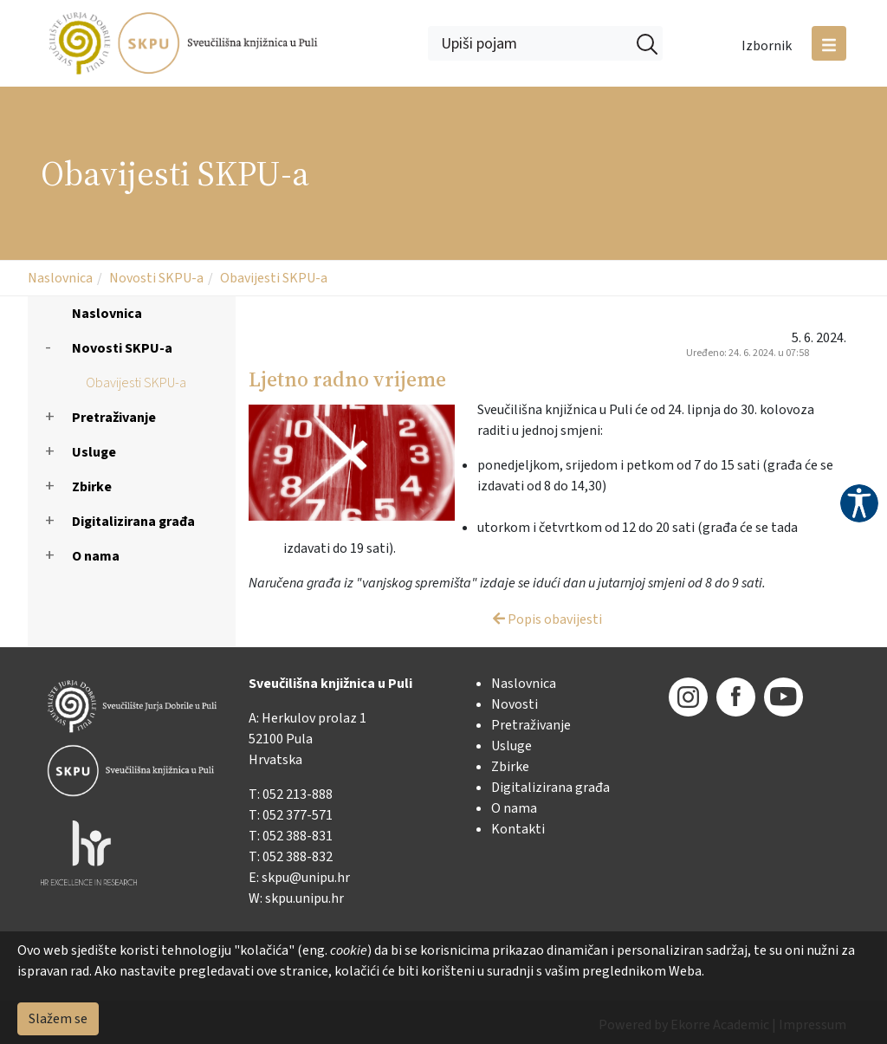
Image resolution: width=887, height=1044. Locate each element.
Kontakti (518, 829)
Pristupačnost (859, 503)
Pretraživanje (114, 417)
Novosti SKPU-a (156, 278)
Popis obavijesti (547, 619)
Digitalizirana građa (133, 521)
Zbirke (92, 486)
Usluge (94, 452)
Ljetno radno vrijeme (347, 379)
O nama (96, 556)
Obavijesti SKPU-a (273, 278)
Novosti (514, 704)
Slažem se (58, 1018)
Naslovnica (60, 278)
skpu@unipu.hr (306, 877)
